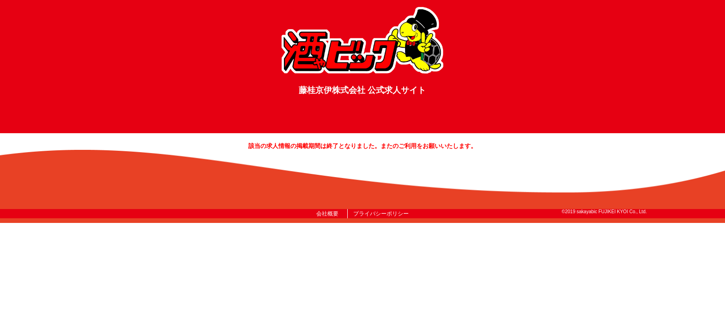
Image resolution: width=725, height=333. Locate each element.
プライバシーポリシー (381, 213)
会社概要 (329, 213)
